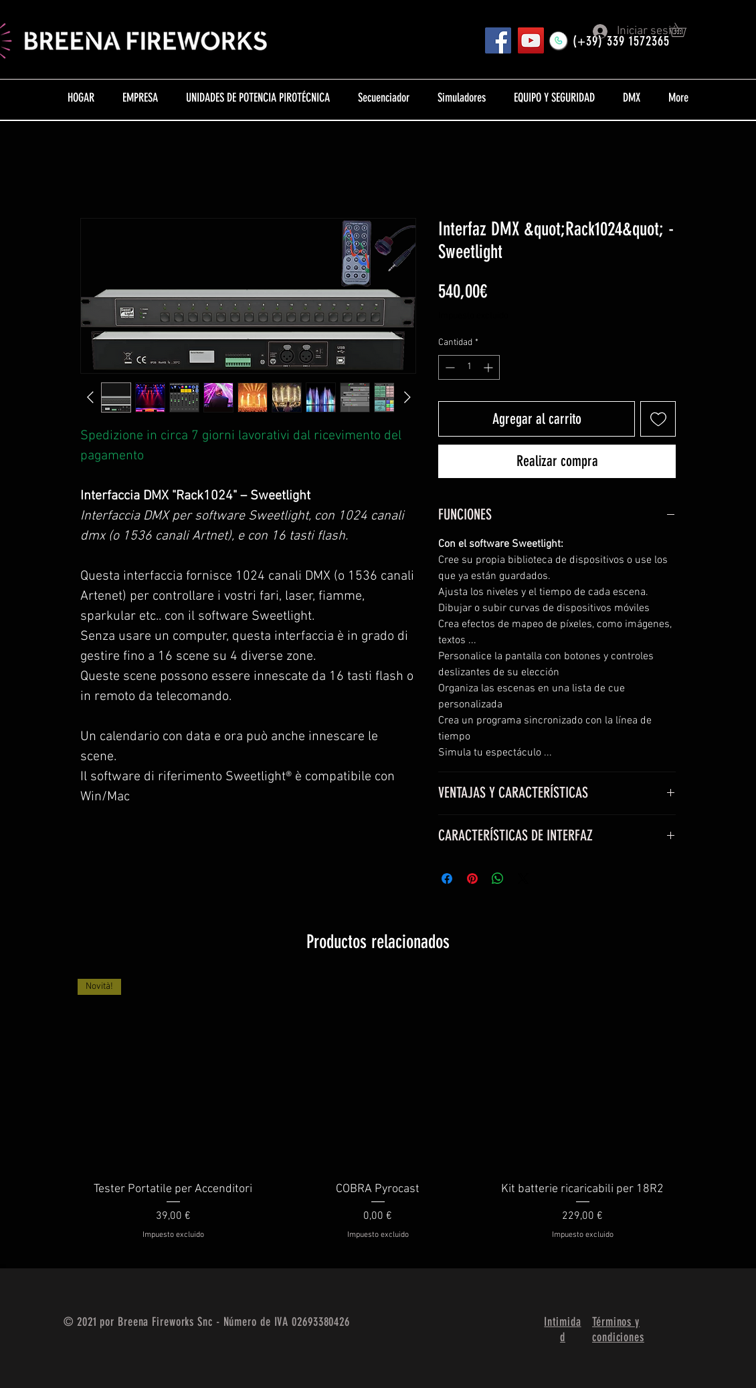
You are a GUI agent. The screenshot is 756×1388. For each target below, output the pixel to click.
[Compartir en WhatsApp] (498, 879)
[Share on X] (523, 879)
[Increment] (489, 367)
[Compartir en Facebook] (447, 879)
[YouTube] (531, 40)
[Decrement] (448, 367)
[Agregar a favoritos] (658, 419)
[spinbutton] (469, 367)
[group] (378, 1118)
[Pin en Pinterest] (472, 879)
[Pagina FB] (498, 40)
